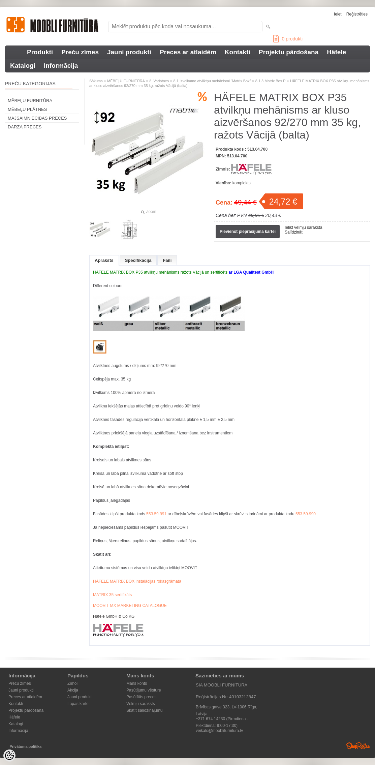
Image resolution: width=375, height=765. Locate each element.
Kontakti (237, 52)
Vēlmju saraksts (140, 703)
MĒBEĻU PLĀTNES (27, 109)
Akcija (72, 690)
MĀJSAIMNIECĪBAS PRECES (37, 118)
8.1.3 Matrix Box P (270, 81)
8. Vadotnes (159, 81)
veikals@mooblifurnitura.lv (219, 730)
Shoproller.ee (358, 745)
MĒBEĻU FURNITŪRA (30, 100)
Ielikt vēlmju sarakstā (303, 227)
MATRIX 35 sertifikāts (112, 594)
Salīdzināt (294, 232)
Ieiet (338, 14)
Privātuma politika (25, 746)
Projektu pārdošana (288, 52)
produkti (288, 38)
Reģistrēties (357, 14)
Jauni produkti (129, 52)
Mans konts (136, 683)
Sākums (96, 81)
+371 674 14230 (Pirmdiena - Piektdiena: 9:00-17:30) (222, 719)
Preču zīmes (80, 52)
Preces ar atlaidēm (188, 52)
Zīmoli (73, 683)
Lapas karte (78, 703)
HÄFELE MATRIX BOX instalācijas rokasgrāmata (137, 581)
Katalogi (22, 65)
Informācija (61, 65)
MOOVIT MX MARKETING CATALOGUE (130, 605)
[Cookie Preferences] (9, 755)
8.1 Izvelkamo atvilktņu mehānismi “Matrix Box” (212, 81)
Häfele (336, 52)
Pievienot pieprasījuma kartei (248, 231)
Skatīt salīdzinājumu (144, 710)
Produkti (40, 52)
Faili (167, 260)
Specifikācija (138, 260)
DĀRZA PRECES (24, 126)
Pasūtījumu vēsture (143, 690)
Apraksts (104, 260)
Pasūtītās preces (141, 697)
